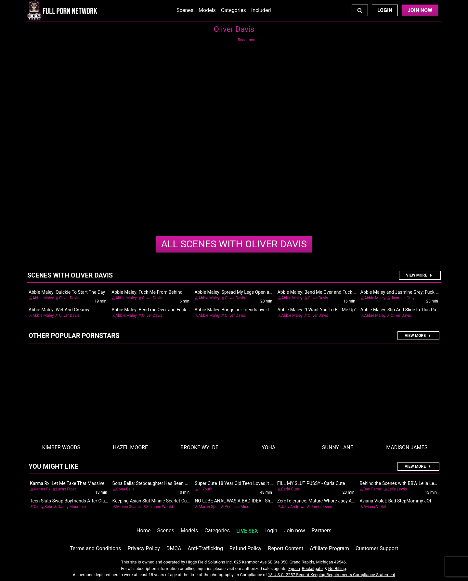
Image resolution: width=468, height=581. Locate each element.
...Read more (245, 40)
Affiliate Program (329, 548)
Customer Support (377, 548)
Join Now (420, 10)
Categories (233, 10)
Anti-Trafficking (205, 548)
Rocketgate (312, 568)
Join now (294, 530)
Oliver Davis (234, 244)
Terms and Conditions (95, 548)
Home (143, 530)
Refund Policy (245, 548)
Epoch (294, 568)
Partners (322, 530)
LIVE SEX (247, 531)
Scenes (184, 10)
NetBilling (337, 568)
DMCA (173, 548)
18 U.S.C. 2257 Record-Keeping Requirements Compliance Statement (331, 574)
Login (384, 10)
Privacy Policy (143, 548)
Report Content (285, 548)
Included (261, 10)
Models (207, 10)
